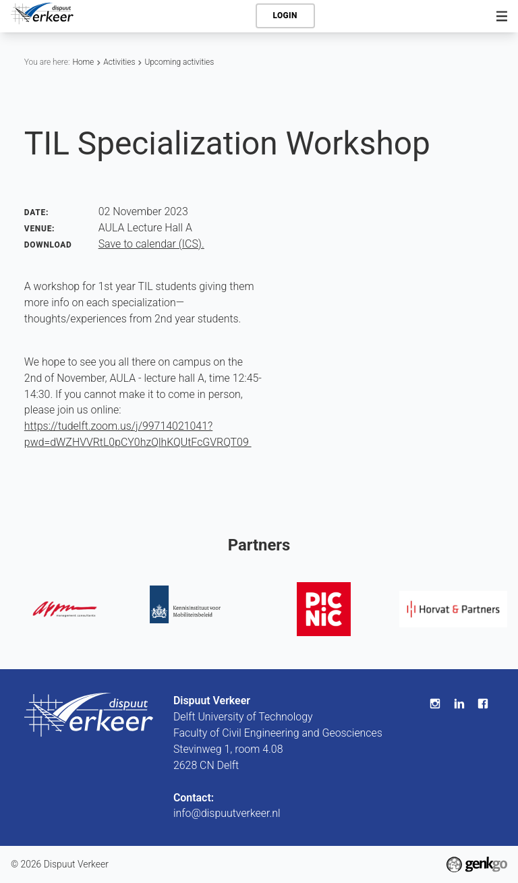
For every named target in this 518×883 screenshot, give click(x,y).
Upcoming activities (179, 62)
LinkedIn (459, 703)
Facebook (483, 703)
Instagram (435, 703)
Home (83, 62)
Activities (119, 62)
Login (285, 15)
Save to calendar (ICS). (151, 243)
